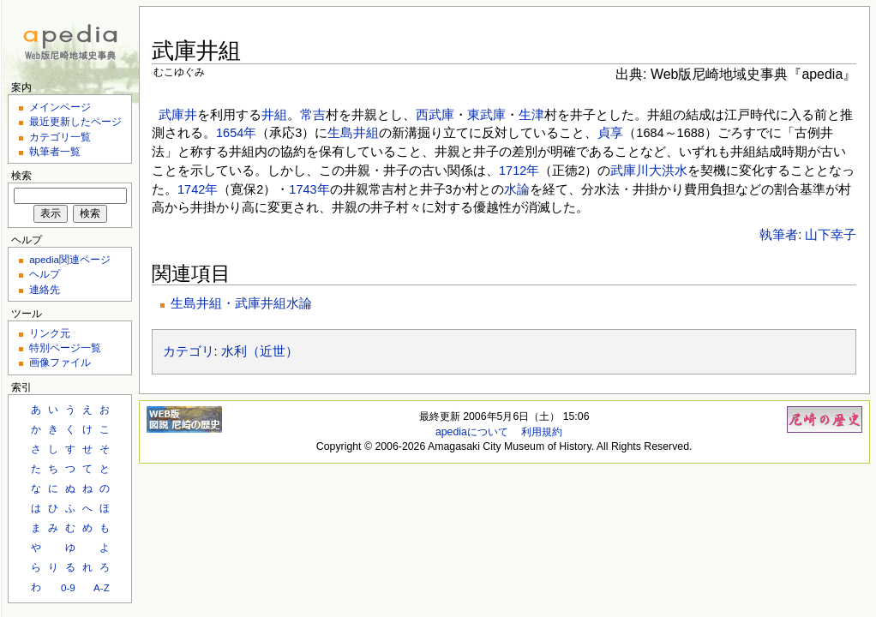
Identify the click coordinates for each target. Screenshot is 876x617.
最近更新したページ (75, 121)
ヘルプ (44, 273)
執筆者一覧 (55, 151)
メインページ (60, 106)
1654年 (236, 133)
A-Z (101, 587)
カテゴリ (188, 351)
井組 (274, 115)
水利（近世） (259, 351)
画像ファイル (60, 362)
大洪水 (668, 170)
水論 (517, 189)
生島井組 (353, 133)
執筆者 (778, 235)
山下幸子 (830, 235)
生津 (531, 115)
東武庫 (486, 115)
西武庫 (435, 115)
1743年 (309, 189)
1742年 (197, 189)
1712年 (519, 170)
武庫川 (629, 170)
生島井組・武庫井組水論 (241, 303)
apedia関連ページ (70, 259)
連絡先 (44, 289)
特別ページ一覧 (65, 347)
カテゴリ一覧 (60, 136)
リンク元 (49, 332)
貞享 (610, 133)
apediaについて (471, 432)
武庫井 (178, 115)
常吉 (313, 115)
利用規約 (541, 432)
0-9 (68, 587)
